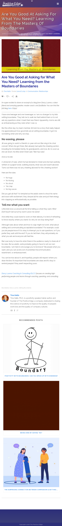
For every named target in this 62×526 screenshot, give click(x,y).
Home (4, 33)
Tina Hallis (7, 91)
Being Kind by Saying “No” (31, 433)
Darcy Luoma (14, 288)
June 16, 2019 (20, 91)
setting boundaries (25, 288)
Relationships (43, 91)
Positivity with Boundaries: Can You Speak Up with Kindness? (31, 376)
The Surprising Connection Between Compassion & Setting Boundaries (31, 489)
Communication (13, 33)
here (10, 108)
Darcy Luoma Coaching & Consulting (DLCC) (19, 273)
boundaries (5, 288)
